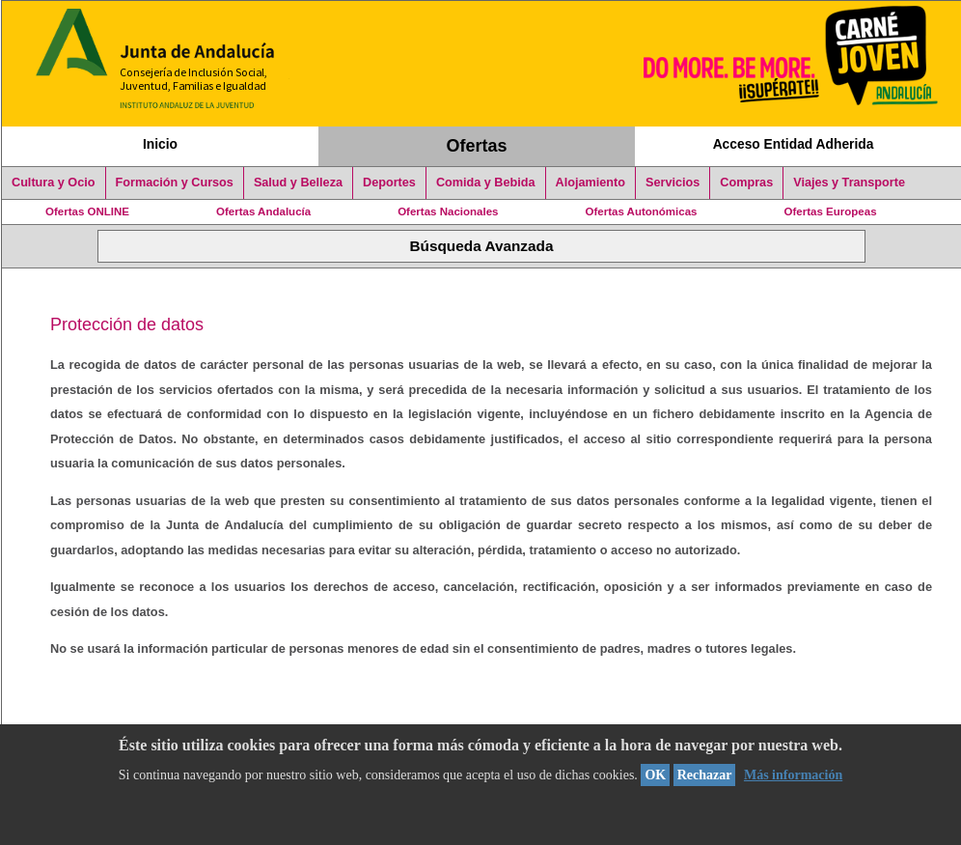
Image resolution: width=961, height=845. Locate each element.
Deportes (389, 182)
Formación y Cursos (174, 182)
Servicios (672, 182)
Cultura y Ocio (54, 182)
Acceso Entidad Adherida (793, 144)
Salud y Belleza (298, 182)
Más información (793, 775)
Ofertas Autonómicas (641, 211)
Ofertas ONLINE (87, 211)
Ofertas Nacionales (448, 211)
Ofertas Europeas (830, 211)
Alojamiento (590, 182)
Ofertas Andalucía (263, 211)
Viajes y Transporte (849, 182)
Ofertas (477, 145)
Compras (746, 182)
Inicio (160, 144)
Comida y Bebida (485, 182)
